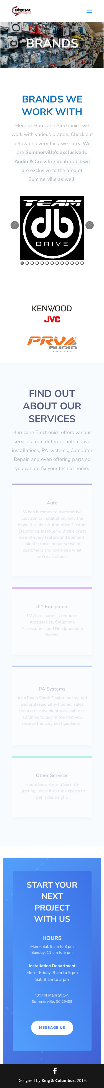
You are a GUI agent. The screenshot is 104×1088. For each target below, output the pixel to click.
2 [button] (27, 263)
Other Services (52, 775)
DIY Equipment (52, 606)
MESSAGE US (52, 1027)
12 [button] (77, 263)
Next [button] (89, 225)
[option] (52, 228)
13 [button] (82, 263)
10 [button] (67, 263)
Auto (52, 503)
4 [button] (37, 263)
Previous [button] (15, 225)
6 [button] (47, 263)
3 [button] (32, 263)
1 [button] (22, 263)
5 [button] (42, 263)
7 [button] (52, 263)
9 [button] (62, 263)
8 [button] (57, 263)
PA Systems (52, 689)
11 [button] (72, 263)
